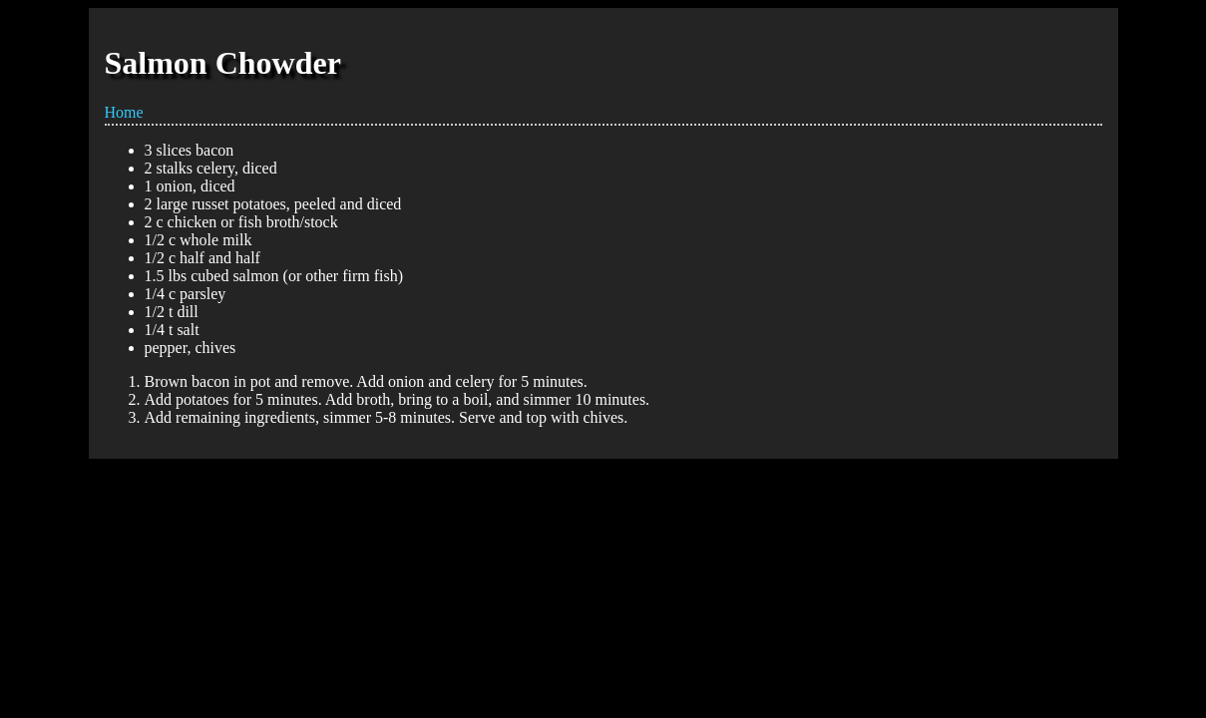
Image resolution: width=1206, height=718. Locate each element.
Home (124, 112)
